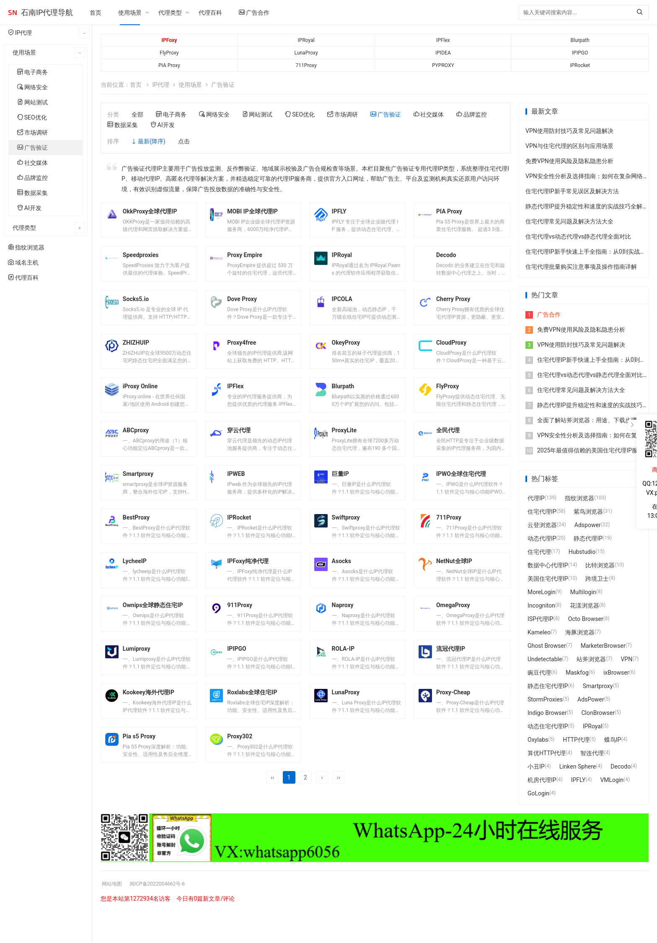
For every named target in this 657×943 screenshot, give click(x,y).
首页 (95, 12)
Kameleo (539, 632)
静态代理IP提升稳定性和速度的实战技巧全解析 (586, 206)
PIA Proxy (169, 65)
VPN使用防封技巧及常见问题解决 (569, 130)
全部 (137, 114)
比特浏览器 (600, 565)
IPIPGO (580, 52)
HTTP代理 (576, 739)
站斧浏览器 (591, 659)
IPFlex (443, 40)
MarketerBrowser (603, 645)
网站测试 (32, 102)
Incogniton (541, 605)
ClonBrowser (597, 712)
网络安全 (32, 87)
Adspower (587, 525)
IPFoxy (169, 40)
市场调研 (32, 132)
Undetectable (545, 659)
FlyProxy (169, 52)
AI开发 (29, 208)
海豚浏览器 (580, 632)
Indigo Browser (547, 712)
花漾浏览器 (584, 605)
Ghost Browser (547, 645)
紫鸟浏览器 (588, 511)
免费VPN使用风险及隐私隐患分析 (569, 161)
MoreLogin (542, 592)
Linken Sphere (577, 766)
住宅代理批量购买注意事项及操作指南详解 (581, 266)
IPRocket (580, 65)
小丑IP (536, 766)
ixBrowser (616, 672)
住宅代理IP (542, 511)
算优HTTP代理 (547, 753)
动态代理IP (542, 538)
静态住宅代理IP (548, 686)
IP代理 (160, 84)
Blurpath (580, 40)
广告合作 (254, 12)
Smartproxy (598, 686)
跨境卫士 (597, 578)
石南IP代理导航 (47, 12)
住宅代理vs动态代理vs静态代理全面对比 (578, 236)
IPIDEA (443, 52)
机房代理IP (542, 780)
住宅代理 (539, 551)
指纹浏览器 (579, 498)
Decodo (620, 766)
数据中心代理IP (548, 565)
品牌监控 (32, 177)
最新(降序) (152, 141)
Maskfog (577, 672)
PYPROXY (443, 65)
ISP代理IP (541, 619)
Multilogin (583, 592)
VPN (626, 659)
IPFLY (578, 780)
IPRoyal (306, 40)
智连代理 (592, 753)
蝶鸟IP (612, 739)
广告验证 (32, 147)
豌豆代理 (539, 672)
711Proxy (306, 65)
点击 (184, 141)
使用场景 (130, 12)
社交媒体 (32, 162)
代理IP (536, 498)
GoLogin (538, 793)
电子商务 (32, 72)
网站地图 (113, 915)
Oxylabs (538, 739)
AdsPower (590, 699)
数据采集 (32, 193)
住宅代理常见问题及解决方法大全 (569, 221)
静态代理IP (588, 538)
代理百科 (210, 12)
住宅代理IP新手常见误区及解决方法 (572, 191)
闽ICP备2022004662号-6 (165, 915)
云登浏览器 (542, 525)
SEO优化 (32, 117)
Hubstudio (582, 551)
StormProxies (545, 699)
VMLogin (611, 780)
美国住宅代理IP (548, 578)
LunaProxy (306, 52)
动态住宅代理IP (548, 726)
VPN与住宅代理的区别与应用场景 (569, 146)
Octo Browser (585, 619)
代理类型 (170, 12)
